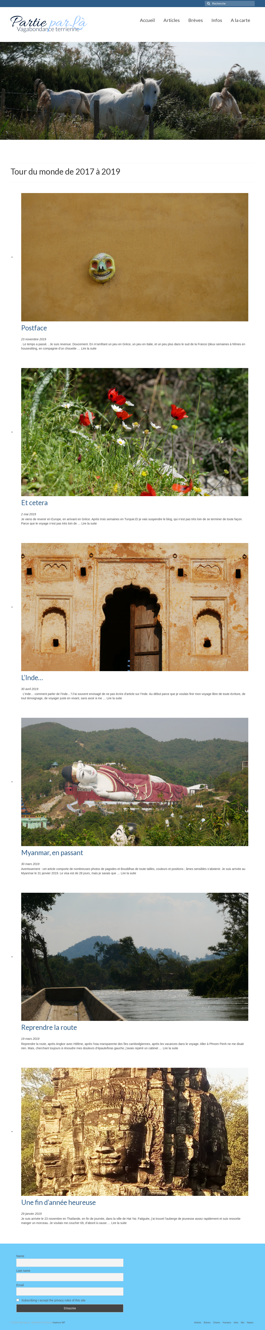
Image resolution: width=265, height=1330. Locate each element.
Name (20, 1256)
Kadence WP (59, 1322)
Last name (23, 1270)
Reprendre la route (49, 1027)
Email (20, 1285)
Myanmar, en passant (52, 852)
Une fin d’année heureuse (58, 1202)
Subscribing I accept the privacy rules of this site (50, 1300)
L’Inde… (32, 677)
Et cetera (34, 502)
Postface (34, 328)
